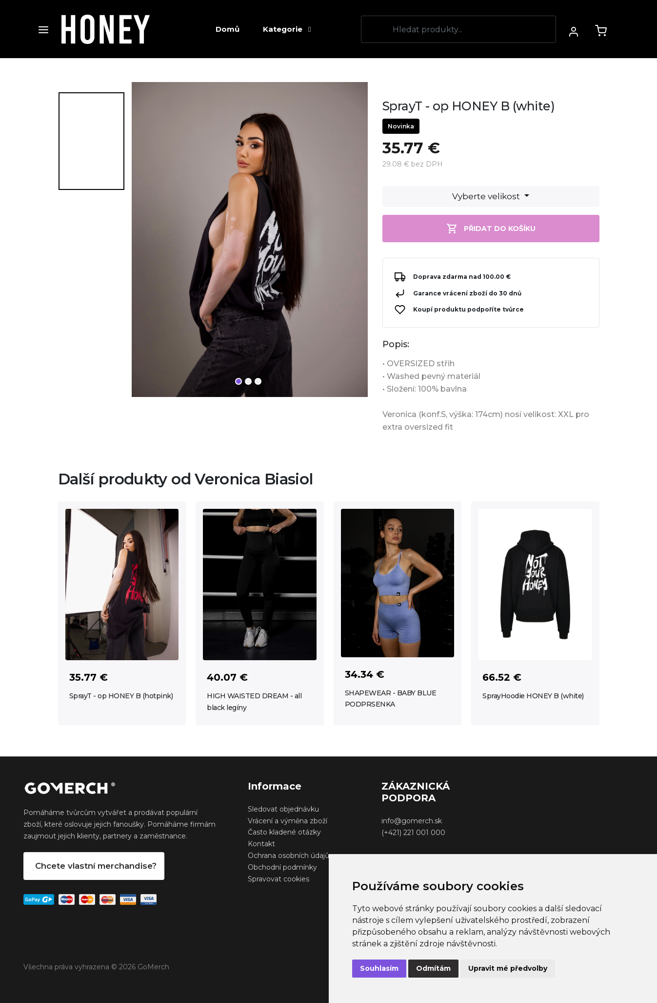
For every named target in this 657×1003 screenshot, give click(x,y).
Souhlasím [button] (379, 968)
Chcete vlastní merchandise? (96, 866)
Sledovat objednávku (283, 809)
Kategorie (287, 29)
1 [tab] (238, 381)
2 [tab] (248, 381)
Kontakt (261, 843)
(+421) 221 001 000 (413, 832)
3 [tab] (258, 381)
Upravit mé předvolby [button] (507, 968)
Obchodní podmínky (282, 867)
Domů (227, 29)
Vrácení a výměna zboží (287, 820)
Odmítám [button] (433, 968)
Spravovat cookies (278, 879)
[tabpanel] (250, 243)
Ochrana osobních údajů (288, 855)
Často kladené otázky (284, 832)
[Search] (458, 29)
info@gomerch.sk (411, 820)
